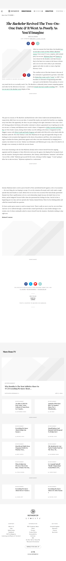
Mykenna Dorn (48, 56)
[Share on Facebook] (28, 43)
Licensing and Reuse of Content (11, 536)
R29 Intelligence (11, 534)
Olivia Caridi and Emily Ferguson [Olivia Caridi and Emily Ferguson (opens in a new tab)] (24, 132)
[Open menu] (2, 10)
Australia (54, 532)
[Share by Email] (37, 43)
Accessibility (33, 534)
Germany (54, 528)
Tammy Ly (59, 56)
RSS (33, 538)
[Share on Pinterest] (33, 43)
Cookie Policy (33, 532)
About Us (11, 526)
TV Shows (23, 289)
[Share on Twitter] (30, 284)
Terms (33, 528)
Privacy (33, 530)
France (55, 530)
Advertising (11, 530)
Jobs (11, 528)
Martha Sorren (33, 36)
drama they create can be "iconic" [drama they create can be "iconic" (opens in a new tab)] (45, 77)
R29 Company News (33, 526)
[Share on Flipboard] (35, 284)
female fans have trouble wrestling (44, 87)
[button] (57, 12)
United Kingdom (54, 526)
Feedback (11, 532)
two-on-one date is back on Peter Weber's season (48, 51)
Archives (33, 536)
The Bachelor (42, 289)
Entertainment (31, 289)
